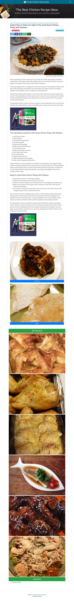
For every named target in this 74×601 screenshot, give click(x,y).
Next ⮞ (37, 323)
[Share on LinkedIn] (21, 34)
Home (11, 23)
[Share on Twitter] (12, 34)
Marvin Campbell (15, 30)
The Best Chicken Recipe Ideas (36, 2)
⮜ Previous (37, 281)
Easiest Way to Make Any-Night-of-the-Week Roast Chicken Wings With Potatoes (40, 23)
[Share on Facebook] (16, 34)
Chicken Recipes (17, 23)
